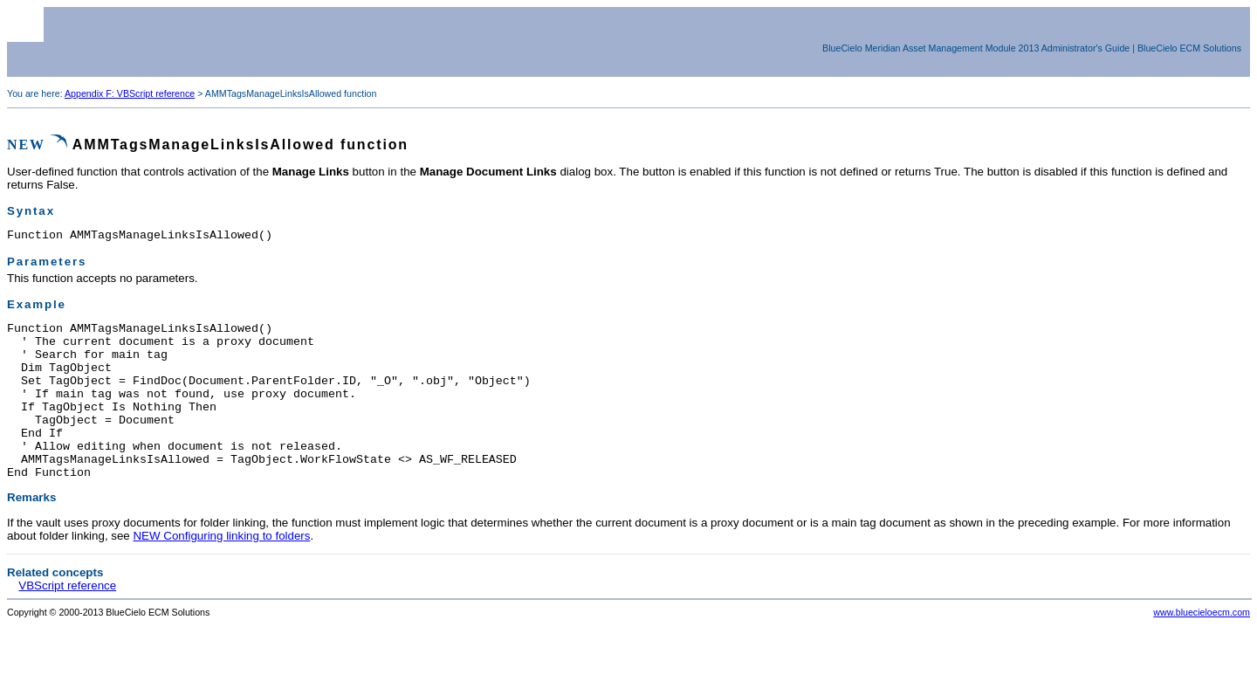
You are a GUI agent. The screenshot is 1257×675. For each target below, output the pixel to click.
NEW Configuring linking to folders (221, 569)
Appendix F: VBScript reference (130, 93)
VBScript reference (67, 619)
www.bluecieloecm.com (1201, 646)
